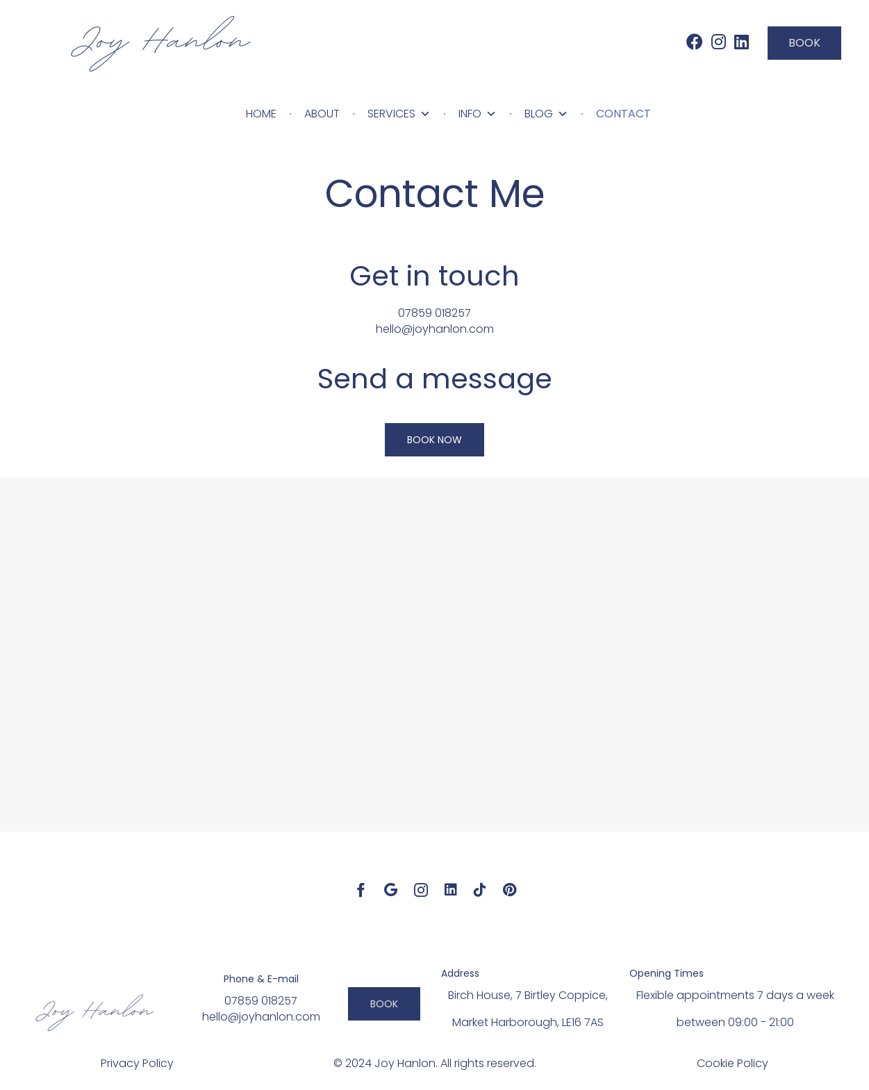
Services (399, 114)
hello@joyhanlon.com (435, 329)
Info (477, 114)
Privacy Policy (137, 1063)
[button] (804, 43)
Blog (546, 114)
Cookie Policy (732, 1063)
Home (261, 114)
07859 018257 (434, 313)
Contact (623, 114)
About (322, 114)
